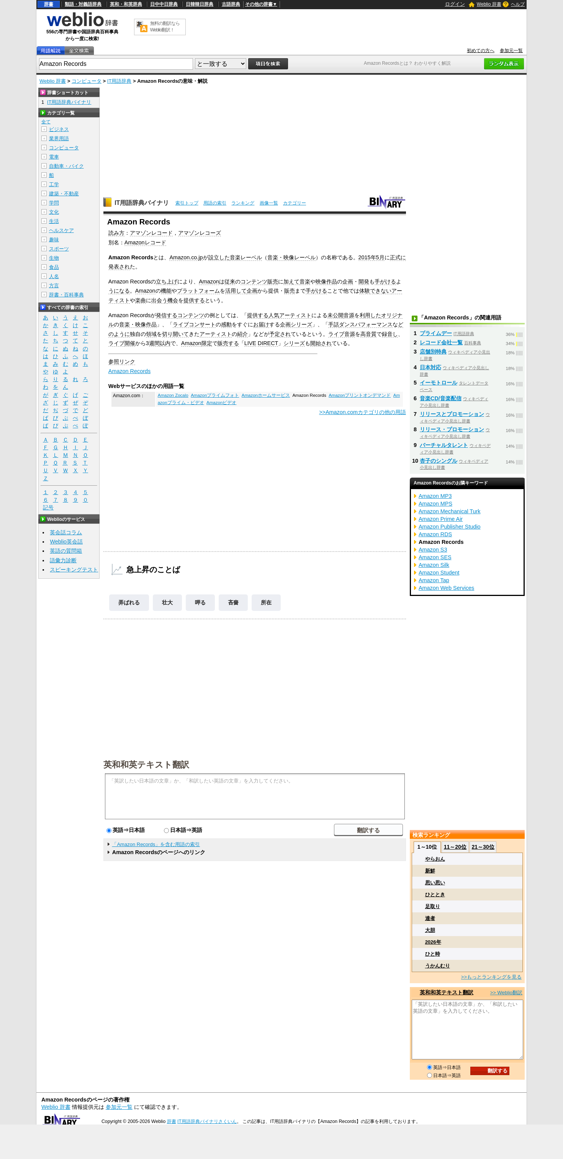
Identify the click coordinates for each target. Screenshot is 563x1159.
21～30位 (482, 847)
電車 (54, 157)
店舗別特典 (433, 352)
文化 (54, 212)
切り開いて (175, 334)
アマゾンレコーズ (199, 233)
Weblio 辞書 (489, 4)
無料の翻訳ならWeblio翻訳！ (165, 27)
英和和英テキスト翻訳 (146, 764)
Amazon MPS (435, 504)
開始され (321, 343)
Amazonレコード (145, 242)
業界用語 (59, 138)
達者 (430, 918)
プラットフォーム (198, 291)
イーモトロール (438, 383)
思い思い (435, 883)
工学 (54, 184)
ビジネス (59, 129)
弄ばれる (129, 602)
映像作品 (326, 281)
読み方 (116, 233)
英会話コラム (66, 532)
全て (46, 122)
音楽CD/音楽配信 (441, 398)
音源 (349, 315)
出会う (159, 300)
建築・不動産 (64, 193)
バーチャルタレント (444, 445)
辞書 (48, 4)
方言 (54, 285)
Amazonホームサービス (266, 395)
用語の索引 (214, 203)
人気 (273, 315)
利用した (370, 315)
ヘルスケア (61, 230)
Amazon (209, 281)
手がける (385, 281)
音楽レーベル (246, 257)
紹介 (242, 334)
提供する (194, 300)
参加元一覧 (511, 50)
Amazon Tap (434, 580)
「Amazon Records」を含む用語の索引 (156, 844)
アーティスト (295, 315)
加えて (291, 281)
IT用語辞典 (119, 81)
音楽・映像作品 (138, 324)
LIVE (250, 343)
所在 (266, 602)
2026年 (433, 942)
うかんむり (437, 966)
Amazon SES (435, 557)
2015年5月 (371, 257)
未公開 (335, 315)
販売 (289, 291)
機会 (172, 300)
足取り (432, 906)
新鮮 (430, 871)
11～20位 (455, 847)
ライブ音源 (341, 334)
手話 (333, 324)
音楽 (305, 281)
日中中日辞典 (164, 4)
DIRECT (268, 343)
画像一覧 (269, 203)
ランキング (242, 203)
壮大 (167, 602)
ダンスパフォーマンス (366, 324)
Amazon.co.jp (186, 257)
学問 (54, 203)
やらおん (435, 859)
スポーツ (59, 249)
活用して (236, 291)
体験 (364, 291)
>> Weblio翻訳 (506, 992)
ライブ (116, 343)
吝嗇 (233, 602)
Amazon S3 (433, 550)
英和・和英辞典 (126, 4)
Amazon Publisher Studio (450, 527)
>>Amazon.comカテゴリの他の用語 (362, 412)
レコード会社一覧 (441, 342)
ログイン (455, 4)
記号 (48, 507)
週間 (154, 343)
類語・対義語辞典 (83, 4)
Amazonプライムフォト (215, 395)
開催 (129, 343)
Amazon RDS (435, 534)
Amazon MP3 (435, 496)
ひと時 (432, 954)
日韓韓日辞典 (199, 4)
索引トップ (186, 203)
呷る (200, 602)
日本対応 (430, 367)
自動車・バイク (66, 166)
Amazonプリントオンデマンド (360, 395)
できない (380, 291)
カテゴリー (294, 203)
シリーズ (294, 343)
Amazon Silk (434, 565)
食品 (54, 267)
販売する (228, 343)
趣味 (54, 239)
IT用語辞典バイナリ (142, 203)
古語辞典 (231, 4)
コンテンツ (190, 315)
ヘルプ (518, 4)
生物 (54, 258)
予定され (280, 334)
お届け (261, 324)
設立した (219, 257)
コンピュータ (86, 81)
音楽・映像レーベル (291, 257)
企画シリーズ (296, 324)
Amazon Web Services (446, 588)
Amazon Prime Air (441, 519)
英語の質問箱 (66, 551)
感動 (226, 324)
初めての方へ (480, 50)
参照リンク (121, 362)
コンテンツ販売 (259, 281)
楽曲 (140, 300)
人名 (54, 276)
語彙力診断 (63, 560)
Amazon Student (439, 573)
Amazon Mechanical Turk (450, 511)
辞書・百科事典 (66, 295)
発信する (166, 315)
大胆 (430, 930)
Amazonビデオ (221, 402)
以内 (165, 343)
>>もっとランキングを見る (491, 977)
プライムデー (436, 333)
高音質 (368, 334)
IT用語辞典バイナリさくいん (207, 1121)
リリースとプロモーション (452, 414)
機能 (166, 291)
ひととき (435, 894)
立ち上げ (166, 281)
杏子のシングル (438, 461)
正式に (398, 257)
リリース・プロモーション (452, 429)
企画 (347, 281)
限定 (206, 343)
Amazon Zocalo (173, 395)
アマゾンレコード (151, 233)
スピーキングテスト (74, 569)
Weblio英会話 (66, 542)
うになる (119, 291)
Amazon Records (129, 371)
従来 (229, 281)
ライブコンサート (194, 324)
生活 (54, 221)
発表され (119, 267)
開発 (363, 281)
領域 (151, 334)
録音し (390, 334)
